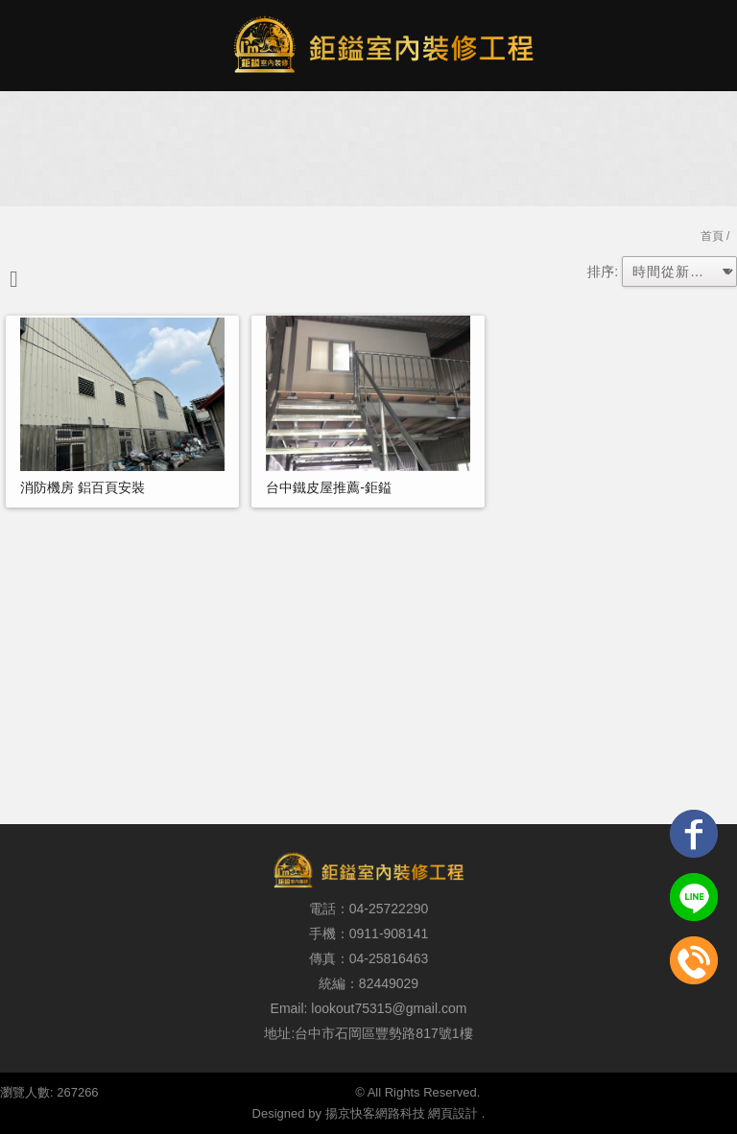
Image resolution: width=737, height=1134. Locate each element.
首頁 (712, 236)
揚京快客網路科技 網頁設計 (402, 1113)
